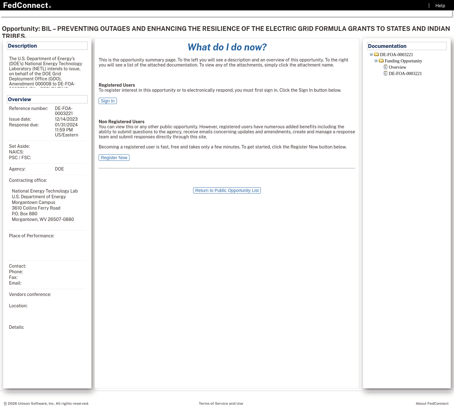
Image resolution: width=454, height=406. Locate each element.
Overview (397, 67)
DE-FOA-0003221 (396, 54)
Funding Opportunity (403, 61)
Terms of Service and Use (221, 403)
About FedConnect (432, 403)
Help (440, 5)
